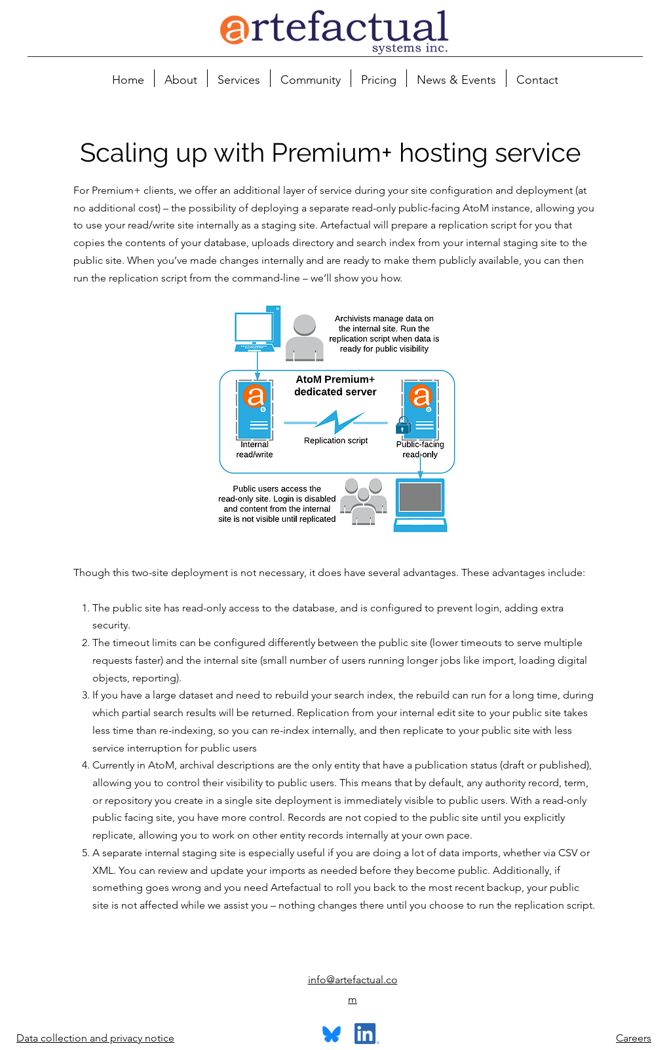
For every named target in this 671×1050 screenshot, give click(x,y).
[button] (181, 78)
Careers (633, 1038)
